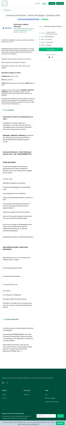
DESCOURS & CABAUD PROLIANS (21, 26)
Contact (37, 3)
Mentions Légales (50, 398)
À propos (26, 394)
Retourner (6, 10)
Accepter (60, 423)
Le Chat (4, 398)
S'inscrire (60, 416)
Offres (44, 3)
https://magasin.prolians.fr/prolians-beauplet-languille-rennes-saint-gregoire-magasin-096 (24, 30)
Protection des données (51, 401)
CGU (46, 394)
